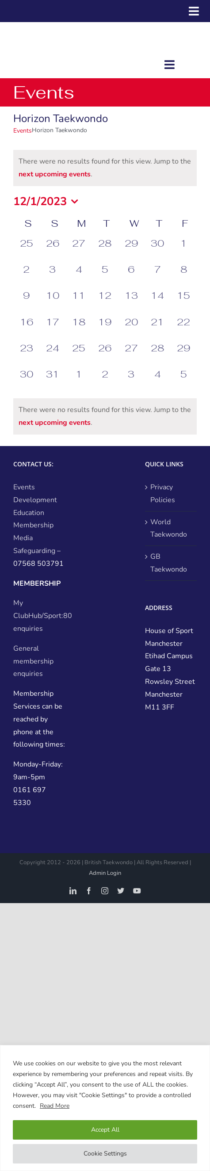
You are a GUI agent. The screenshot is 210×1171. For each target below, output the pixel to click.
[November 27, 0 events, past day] (79, 250)
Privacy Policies (162, 493)
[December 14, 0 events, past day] (157, 302)
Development (35, 500)
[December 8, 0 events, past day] (184, 276)
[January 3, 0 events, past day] (131, 381)
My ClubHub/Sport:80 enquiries (42, 615)
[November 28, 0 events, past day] (105, 250)
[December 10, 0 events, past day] (52, 302)
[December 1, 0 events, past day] (184, 250)
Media (23, 538)
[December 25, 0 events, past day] (79, 355)
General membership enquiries (33, 661)
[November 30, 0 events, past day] (157, 250)
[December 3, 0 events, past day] (52, 276)
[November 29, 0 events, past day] (131, 250)
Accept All (105, 1129)
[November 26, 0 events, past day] (52, 250)
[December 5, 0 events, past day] (105, 276)
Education (28, 513)
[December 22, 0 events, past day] (184, 329)
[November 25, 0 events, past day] (26, 250)
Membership (33, 525)
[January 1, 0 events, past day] (79, 381)
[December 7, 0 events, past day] (157, 276)
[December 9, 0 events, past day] (26, 302)
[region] (105, 1108)
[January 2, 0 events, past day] (105, 381)
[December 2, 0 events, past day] (26, 276)
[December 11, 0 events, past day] (79, 302)
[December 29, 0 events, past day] (184, 355)
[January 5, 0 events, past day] (184, 381)
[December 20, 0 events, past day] (131, 329)
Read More (54, 1106)
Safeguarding (34, 551)
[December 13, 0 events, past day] (131, 302)
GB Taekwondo (168, 563)
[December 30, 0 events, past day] (26, 381)
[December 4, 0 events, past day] (79, 276)
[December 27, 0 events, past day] (131, 355)
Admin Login (105, 873)
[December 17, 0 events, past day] (52, 329)
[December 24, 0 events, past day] (52, 355)
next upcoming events (55, 174)
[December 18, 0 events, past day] (79, 329)
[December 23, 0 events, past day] (26, 355)
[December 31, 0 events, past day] (52, 381)
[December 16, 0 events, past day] (26, 329)
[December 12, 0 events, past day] (105, 302)
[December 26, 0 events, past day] (105, 355)
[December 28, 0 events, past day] (157, 355)
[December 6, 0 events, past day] (131, 276)
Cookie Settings (105, 1153)
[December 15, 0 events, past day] (184, 302)
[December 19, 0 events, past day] (105, 329)
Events (22, 130)
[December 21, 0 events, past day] (157, 329)
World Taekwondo (168, 528)
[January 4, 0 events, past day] (157, 381)
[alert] (105, 168)
